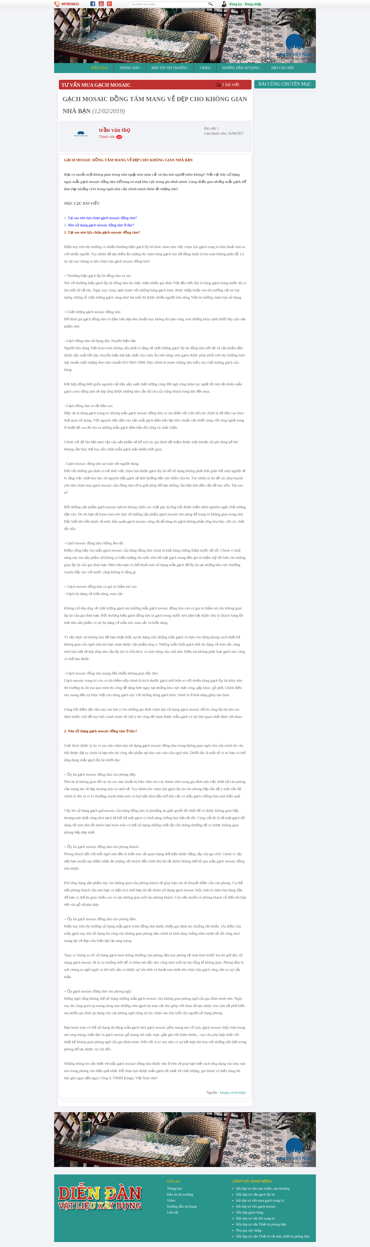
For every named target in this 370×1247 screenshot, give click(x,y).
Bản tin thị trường (170, 68)
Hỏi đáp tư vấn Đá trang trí (255, 1218)
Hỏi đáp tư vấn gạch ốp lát (255, 1194)
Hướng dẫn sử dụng (241, 68)
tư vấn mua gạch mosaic (96, 85)
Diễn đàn (99, 68)
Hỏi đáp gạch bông (249, 1212)
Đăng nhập (253, 4)
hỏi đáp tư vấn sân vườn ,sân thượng (262, 1188)
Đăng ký (235, 4)
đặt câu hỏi (283, 68)
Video (204, 68)
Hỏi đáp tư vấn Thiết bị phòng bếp (261, 1224)
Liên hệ (172, 1212)
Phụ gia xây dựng (249, 1230)
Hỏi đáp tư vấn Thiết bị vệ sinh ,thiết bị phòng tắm (273, 1236)
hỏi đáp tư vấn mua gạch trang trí (260, 1200)
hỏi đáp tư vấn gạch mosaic (256, 1206)
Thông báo (129, 68)
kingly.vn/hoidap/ (233, 1092)
